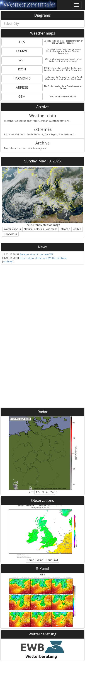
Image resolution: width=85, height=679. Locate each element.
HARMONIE (21, 78)
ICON (22, 69)
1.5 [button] (38, 492)
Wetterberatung (42, 634)
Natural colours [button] (34, 229)
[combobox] (42, 23)
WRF (22, 60)
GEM (21, 96)
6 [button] (47, 492)
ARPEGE (22, 87)
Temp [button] (30, 560)
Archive (42, 106)
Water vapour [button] (12, 229)
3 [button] (43, 492)
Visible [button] (77, 229)
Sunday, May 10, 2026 (42, 161)
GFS (22, 42)
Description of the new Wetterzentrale (43, 258)
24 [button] (51, 492)
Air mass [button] (51, 229)
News (42, 246)
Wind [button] (40, 560)
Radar (43, 411)
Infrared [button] (65, 229)
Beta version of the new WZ (36, 254)
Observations (42, 500)
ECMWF (22, 51)
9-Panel (42, 568)
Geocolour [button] (10, 234)
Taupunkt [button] (52, 560)
